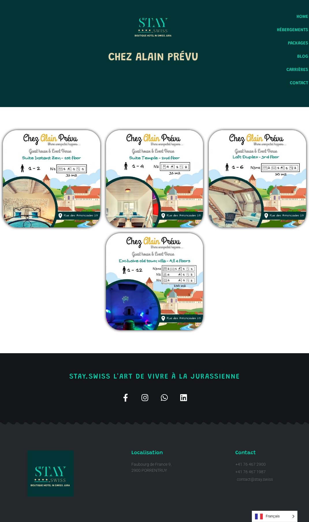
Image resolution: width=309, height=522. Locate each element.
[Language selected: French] (274, 516)
